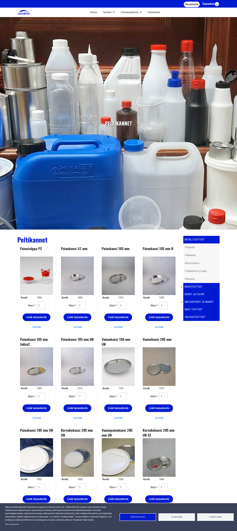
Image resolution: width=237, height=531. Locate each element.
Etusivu (93, 12)
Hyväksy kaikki (215, 517)
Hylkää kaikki (176, 517)
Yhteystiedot (153, 12)
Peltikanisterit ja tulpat (196, 271)
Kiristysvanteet (192, 263)
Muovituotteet (193, 286)
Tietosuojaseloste (129, 12)
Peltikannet (190, 255)
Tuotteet (107, 12)
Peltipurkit (190, 247)
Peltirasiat (190, 278)
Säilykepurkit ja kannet (199, 301)
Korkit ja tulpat (194, 294)
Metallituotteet (195, 239)
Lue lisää (36, 326)
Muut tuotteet (193, 309)
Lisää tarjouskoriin (36, 317)
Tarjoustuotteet (195, 317)
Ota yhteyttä (191, 4)
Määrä (31, 305)
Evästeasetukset (138, 517)
